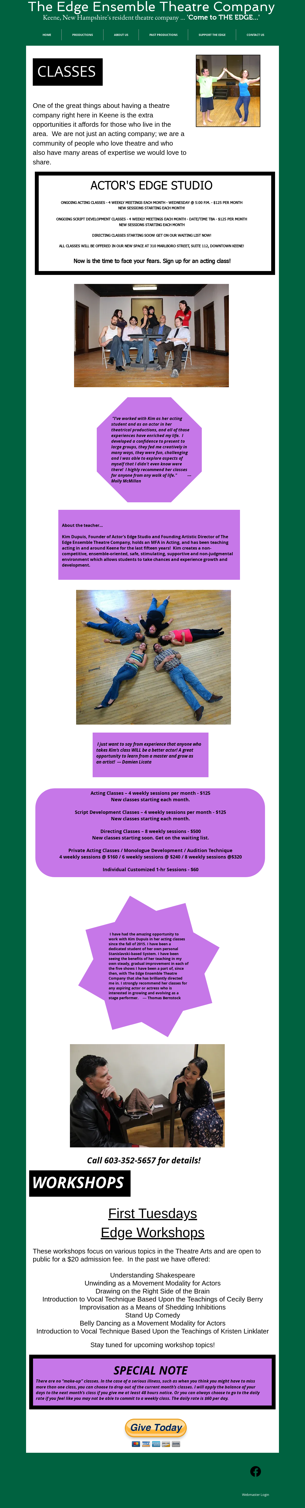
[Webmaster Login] (256, 1495)
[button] (82, 34)
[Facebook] (255, 1471)
